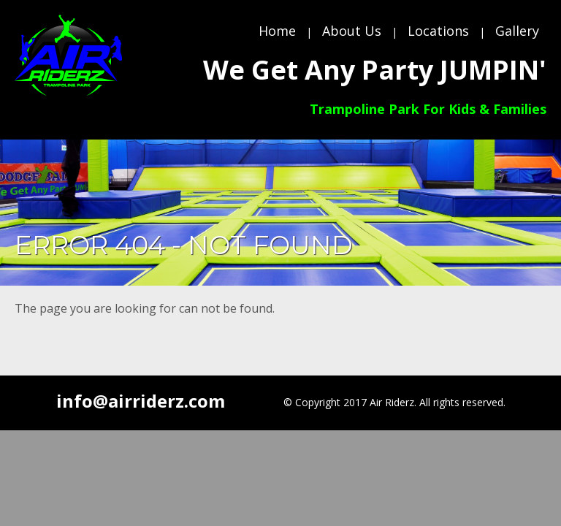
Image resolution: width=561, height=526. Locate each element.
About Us (351, 30)
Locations (438, 30)
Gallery (517, 30)
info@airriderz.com (140, 401)
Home (277, 30)
